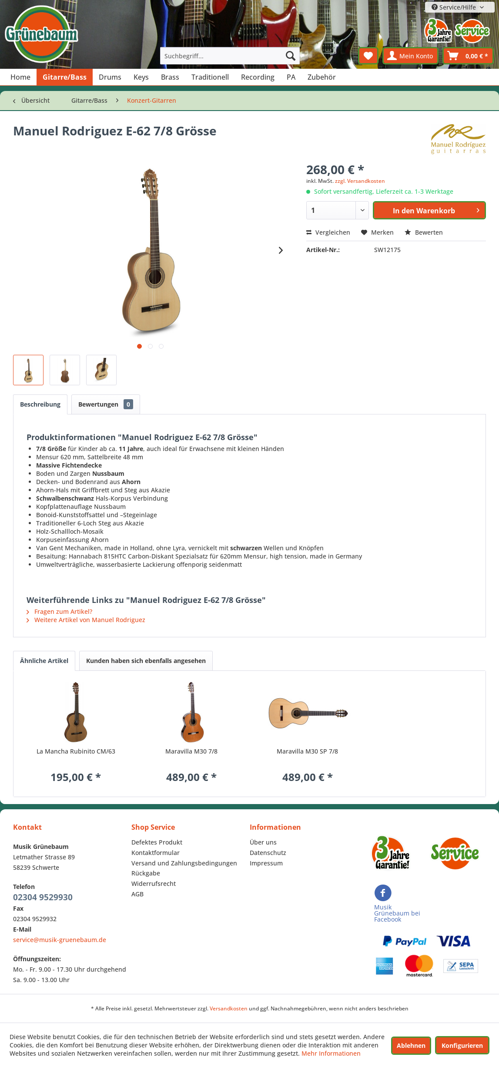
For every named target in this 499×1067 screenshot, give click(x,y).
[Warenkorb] (468, 55)
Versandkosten (229, 1008)
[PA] (291, 77)
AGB (137, 894)
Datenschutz (268, 852)
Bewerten (424, 232)
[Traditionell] (210, 77)
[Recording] (258, 77)
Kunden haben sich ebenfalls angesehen (146, 660)
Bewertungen (105, 404)
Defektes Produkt (156, 842)
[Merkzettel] (368, 55)
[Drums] (110, 77)
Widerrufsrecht (153, 883)
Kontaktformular (155, 852)
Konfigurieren (462, 1045)
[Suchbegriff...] (230, 55)
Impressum (266, 863)
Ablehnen (411, 1045)
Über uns (263, 842)
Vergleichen (328, 232)
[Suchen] (290, 55)
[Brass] (170, 77)
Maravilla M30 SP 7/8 (307, 751)
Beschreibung (40, 404)
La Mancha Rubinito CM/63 (76, 751)
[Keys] (141, 77)
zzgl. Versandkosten (360, 181)
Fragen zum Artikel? (59, 611)
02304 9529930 (43, 897)
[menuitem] (230, 55)
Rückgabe (145, 873)
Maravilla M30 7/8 (191, 751)
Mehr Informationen (331, 1053)
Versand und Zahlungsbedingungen (184, 863)
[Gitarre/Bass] (65, 77)
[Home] (20, 77)
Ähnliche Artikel (44, 660)
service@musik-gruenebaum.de (59, 940)
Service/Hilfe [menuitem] (455, 7)
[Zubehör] (321, 77)
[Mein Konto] (410, 55)
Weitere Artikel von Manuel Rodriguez (86, 620)
